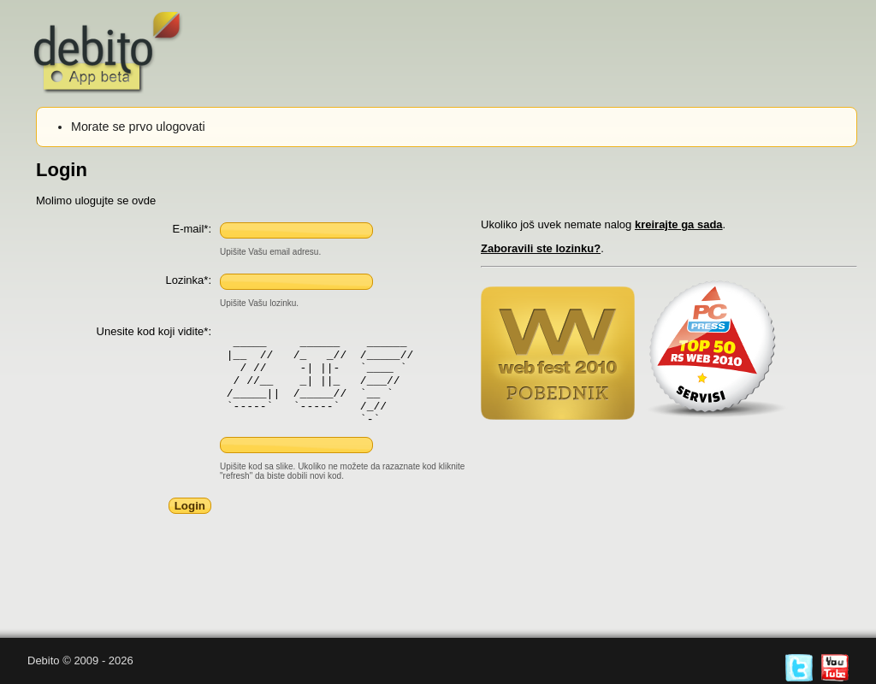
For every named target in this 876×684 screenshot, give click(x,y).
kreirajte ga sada (679, 224)
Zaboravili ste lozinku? (541, 248)
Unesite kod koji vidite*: (154, 331)
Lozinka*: (188, 280)
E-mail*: (191, 228)
